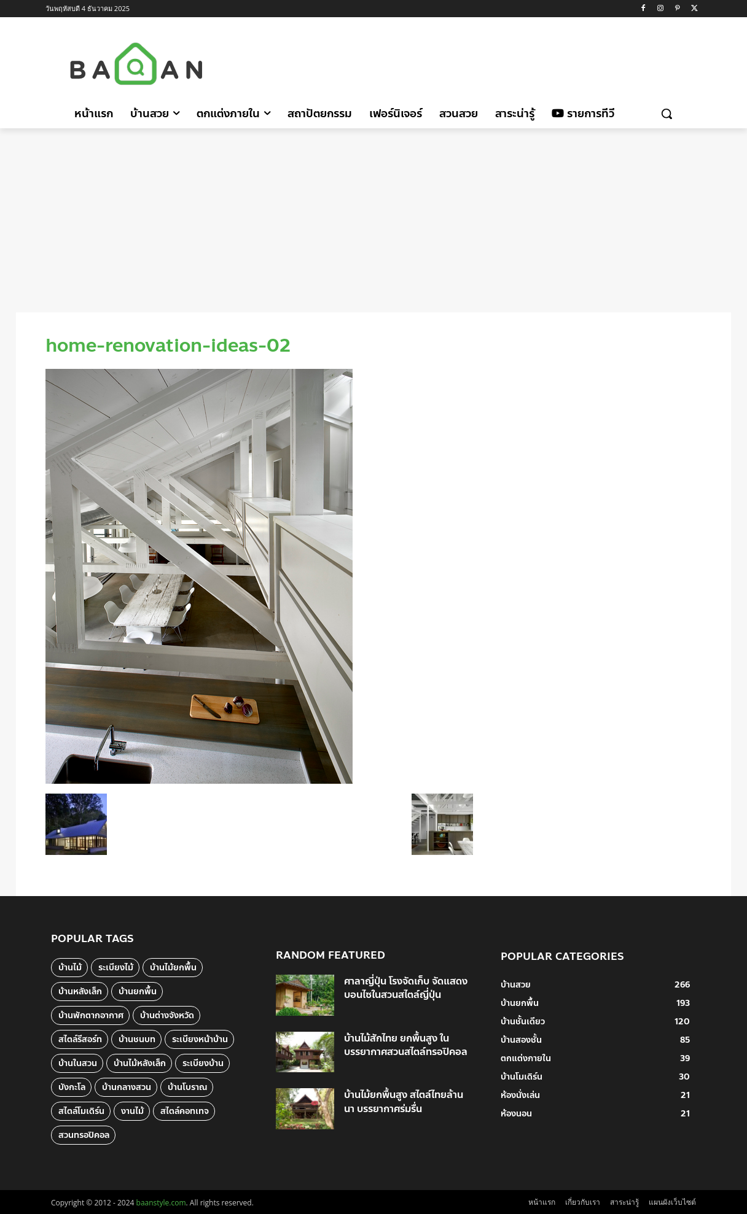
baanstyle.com (161, 1202)
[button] (666, 113)
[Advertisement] (477, 62)
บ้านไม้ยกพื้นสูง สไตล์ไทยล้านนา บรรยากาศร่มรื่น (403, 1101)
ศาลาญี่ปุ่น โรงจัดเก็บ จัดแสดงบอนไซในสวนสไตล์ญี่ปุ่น (405, 987)
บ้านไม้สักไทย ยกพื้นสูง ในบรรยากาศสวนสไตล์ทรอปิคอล (405, 1044)
